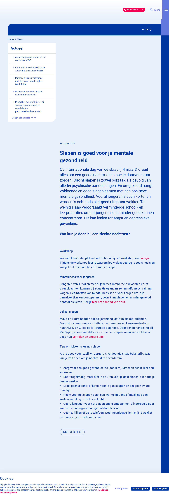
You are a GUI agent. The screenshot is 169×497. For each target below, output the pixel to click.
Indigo (144, 264)
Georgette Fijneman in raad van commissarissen (28, 93)
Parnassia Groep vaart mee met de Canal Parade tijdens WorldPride (28, 81)
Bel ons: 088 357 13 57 (128, 11)
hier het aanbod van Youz (109, 307)
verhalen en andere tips (88, 342)
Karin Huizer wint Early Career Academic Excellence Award (29, 69)
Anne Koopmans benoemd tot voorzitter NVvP (29, 59)
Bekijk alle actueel (22, 118)
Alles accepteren (139, 488)
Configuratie (120, 488)
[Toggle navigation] (159, 12)
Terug (148, 29)
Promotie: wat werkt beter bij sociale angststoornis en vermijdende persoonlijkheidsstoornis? (28, 107)
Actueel (17, 48)
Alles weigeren (160, 488)
